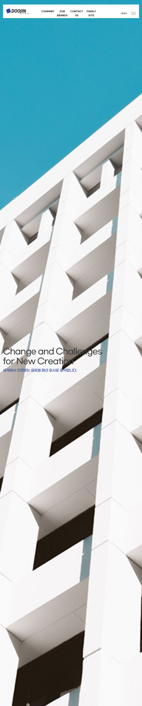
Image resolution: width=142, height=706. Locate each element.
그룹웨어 (123, 13)
